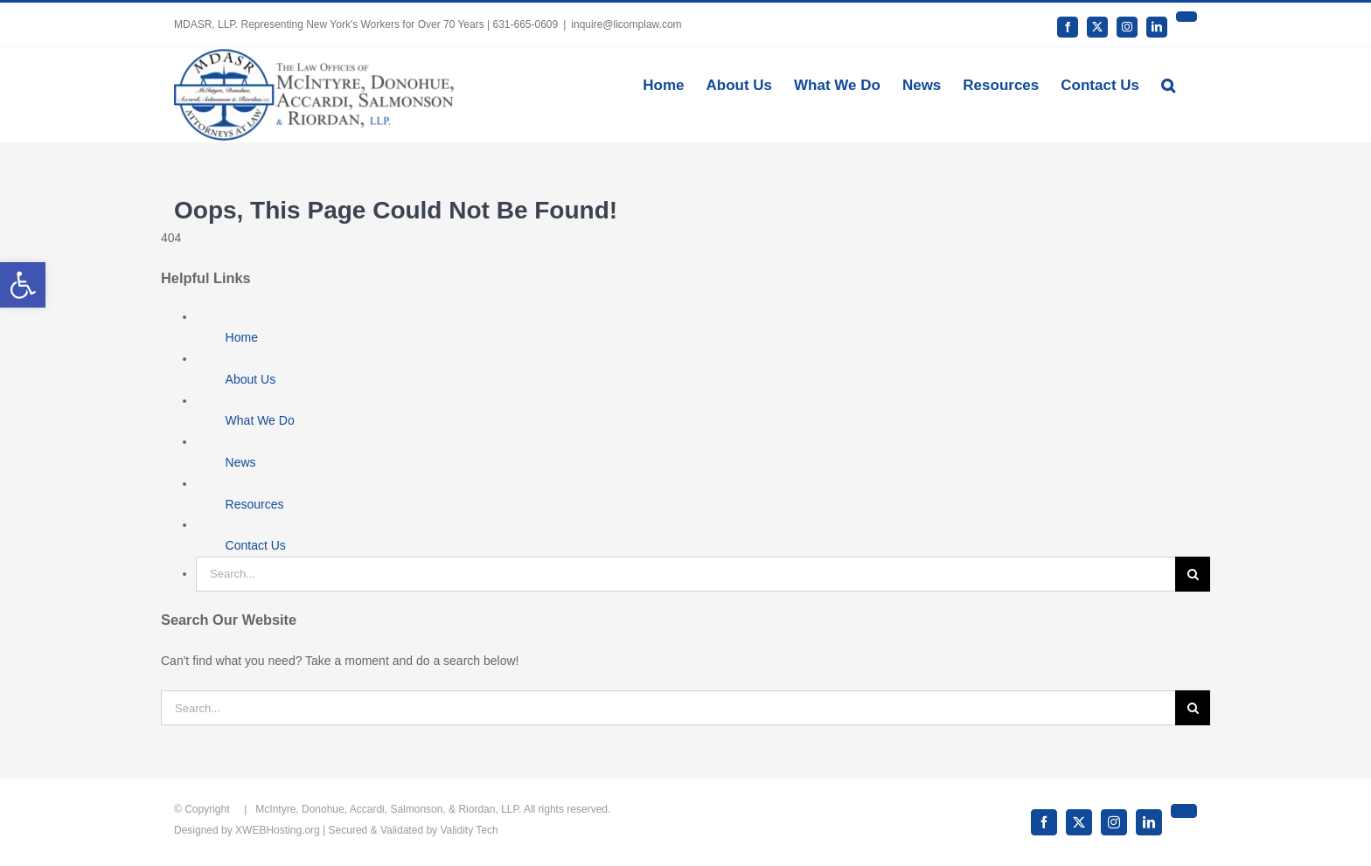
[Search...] (685, 574)
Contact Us (256, 545)
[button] (1168, 84)
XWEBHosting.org (277, 830)
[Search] (1192, 574)
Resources (255, 504)
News (241, 462)
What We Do (260, 420)
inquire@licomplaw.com (626, 24)
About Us (251, 379)
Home (242, 337)
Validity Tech (469, 830)
